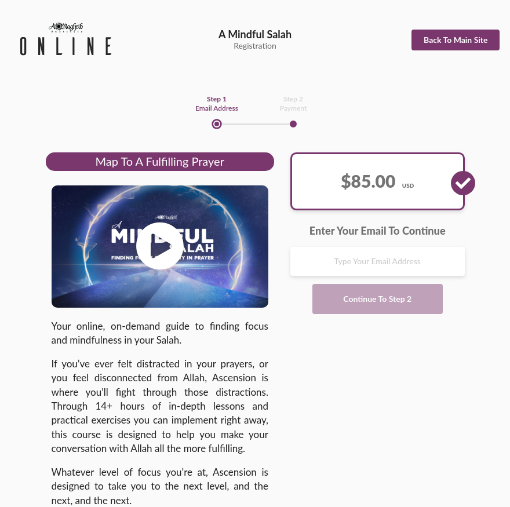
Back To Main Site (455, 40)
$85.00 (377, 180)
